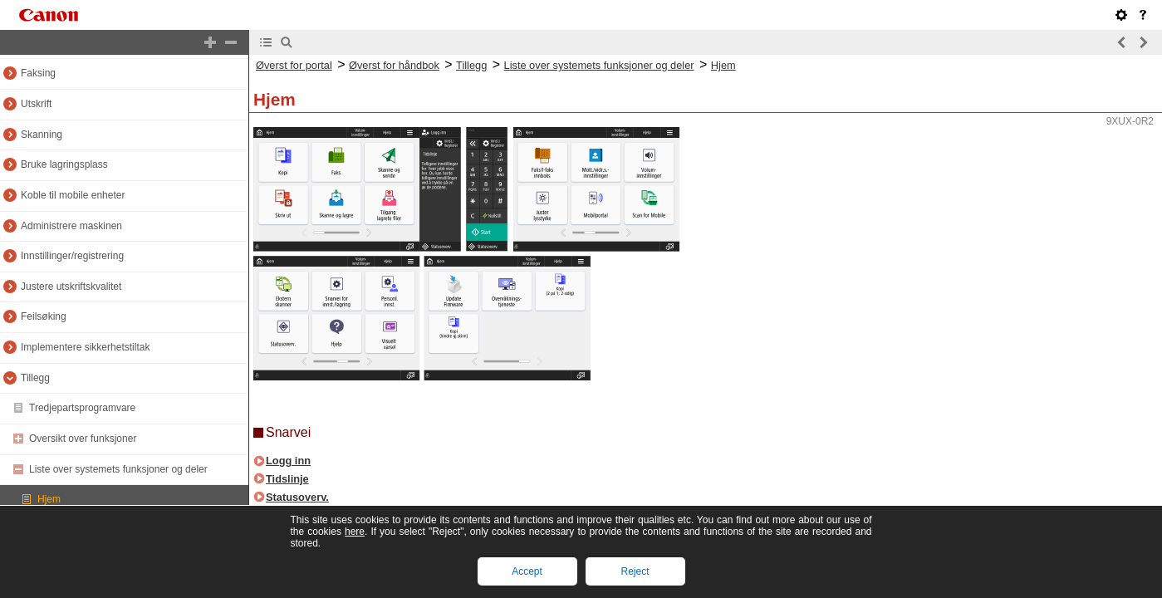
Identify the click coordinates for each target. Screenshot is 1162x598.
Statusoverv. (297, 497)
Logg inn (288, 460)
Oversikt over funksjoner (82, 438)
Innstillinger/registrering (72, 256)
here (355, 531)
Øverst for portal (294, 65)
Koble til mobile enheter (73, 195)
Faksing (38, 73)
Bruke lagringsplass (64, 164)
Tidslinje (287, 479)
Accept (527, 571)
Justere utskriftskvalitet (71, 286)
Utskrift (36, 104)
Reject (634, 571)
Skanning (41, 134)
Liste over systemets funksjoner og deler (118, 469)
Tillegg (35, 378)
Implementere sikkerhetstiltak (85, 347)
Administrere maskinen (71, 226)
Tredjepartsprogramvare (82, 408)
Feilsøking (43, 316)
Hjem (49, 499)
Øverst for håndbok (394, 65)
